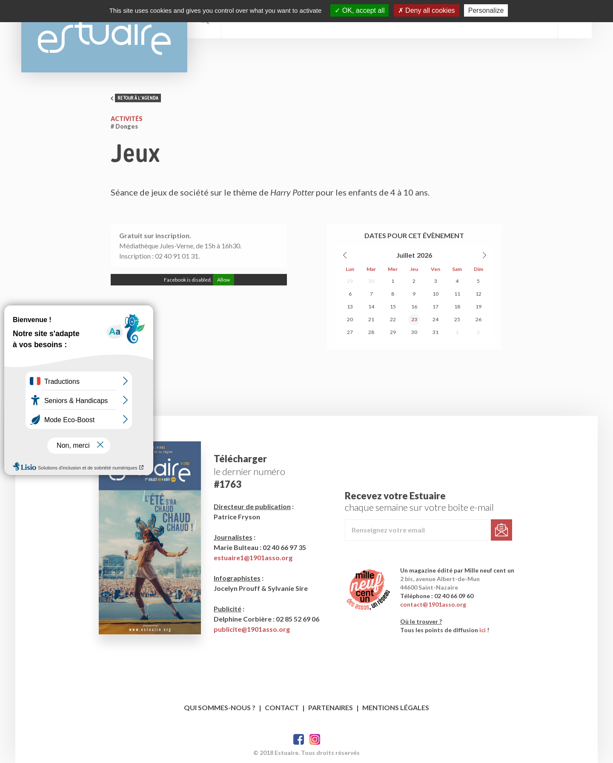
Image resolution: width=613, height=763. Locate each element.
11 (457, 294)
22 (393, 319)
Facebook (298, 739)
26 (478, 319)
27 (350, 332)
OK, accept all (359, 10)
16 (414, 306)
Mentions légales (395, 707)
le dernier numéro (249, 471)
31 (435, 332)
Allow (223, 279)
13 (350, 306)
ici (482, 629)
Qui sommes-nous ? (219, 707)
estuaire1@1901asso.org (253, 557)
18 (457, 306)
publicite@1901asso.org (252, 629)
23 (414, 319)
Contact (282, 707)
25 (457, 319)
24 (435, 319)
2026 (424, 255)
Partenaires (330, 707)
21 (371, 319)
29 (350, 281)
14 (371, 306)
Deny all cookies (426, 10)
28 (371, 332)
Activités (127, 118)
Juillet (405, 255)
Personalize (486, 10)
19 (478, 306)
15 (393, 306)
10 (435, 294)
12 (478, 294)
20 (350, 319)
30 (371, 281)
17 (435, 306)
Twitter (314, 739)
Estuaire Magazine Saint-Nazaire (104, 36)
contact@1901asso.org (433, 604)
